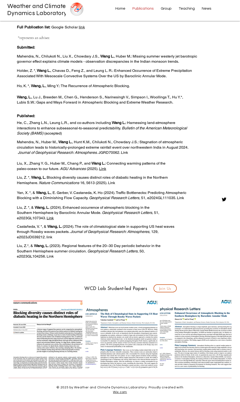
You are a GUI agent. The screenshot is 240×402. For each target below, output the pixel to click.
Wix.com (120, 392)
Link (102, 168)
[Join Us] (165, 288)
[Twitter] (224, 199)
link (82, 27)
